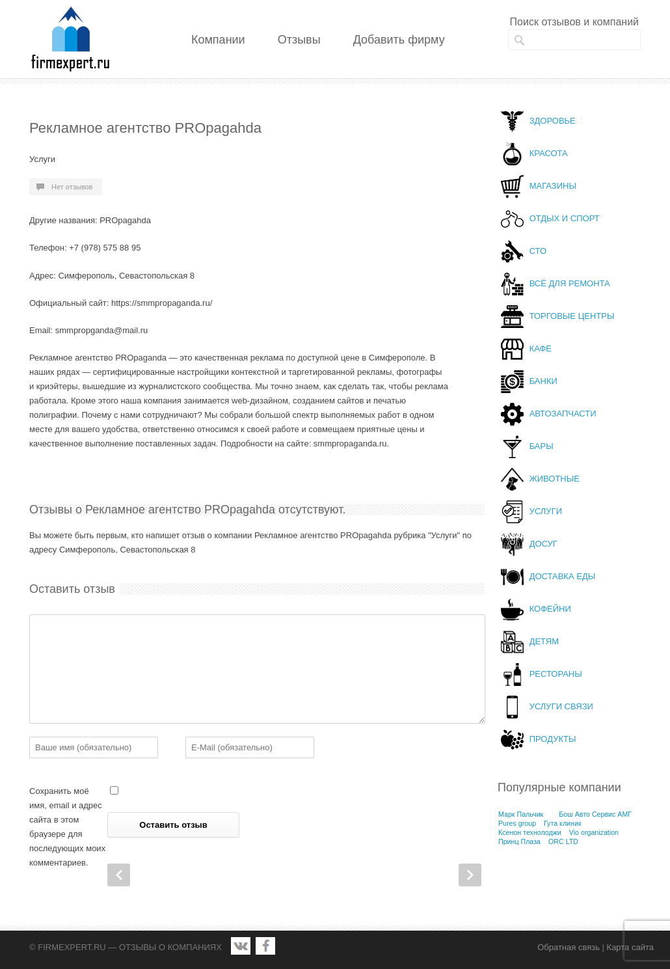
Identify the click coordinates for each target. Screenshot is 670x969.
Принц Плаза (519, 841)
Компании (218, 39)
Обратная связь (568, 947)
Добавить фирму (399, 39)
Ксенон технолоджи (529, 832)
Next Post (470, 875)
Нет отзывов (71, 187)
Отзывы (299, 39)
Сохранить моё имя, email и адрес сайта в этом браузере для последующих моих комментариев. (67, 826)
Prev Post (118, 875)
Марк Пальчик (520, 814)
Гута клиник (563, 823)
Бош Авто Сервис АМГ (595, 814)
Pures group (517, 823)
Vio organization (594, 832)
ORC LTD (563, 841)
